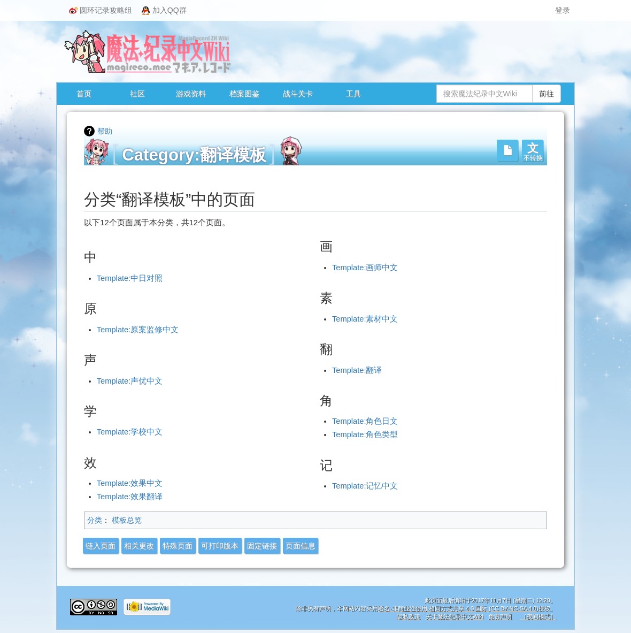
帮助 (104, 131)
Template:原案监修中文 (138, 329)
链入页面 (101, 546)
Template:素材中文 (365, 319)
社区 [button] (137, 93)
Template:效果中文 (130, 483)
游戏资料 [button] (191, 93)
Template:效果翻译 (130, 496)
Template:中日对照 (130, 278)
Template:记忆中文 (365, 486)
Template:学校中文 (130, 432)
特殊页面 (178, 546)
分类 (94, 520)
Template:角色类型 (365, 434)
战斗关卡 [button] (298, 93)
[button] (532, 150)
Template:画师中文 (365, 267)
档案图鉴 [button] (244, 93)
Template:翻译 (357, 370)
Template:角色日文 (365, 421)
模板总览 (127, 520)
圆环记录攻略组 (100, 10)
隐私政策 (408, 616)
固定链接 (262, 546)
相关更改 (139, 546)
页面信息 (301, 546)
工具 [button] (353, 93)
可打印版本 (219, 546)
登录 (562, 10)
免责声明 (500, 616)
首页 (83, 93)
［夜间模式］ (538, 616)
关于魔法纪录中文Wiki (454, 616)
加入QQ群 (164, 10)
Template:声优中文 (130, 381)
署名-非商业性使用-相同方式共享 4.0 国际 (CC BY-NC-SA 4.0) (458, 608)
